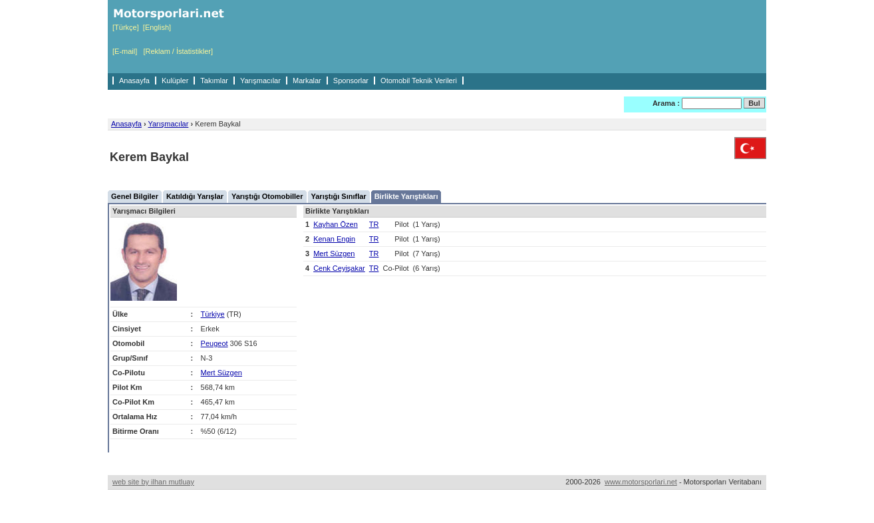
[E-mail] (124, 51)
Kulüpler (175, 81)
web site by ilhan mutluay (153, 482)
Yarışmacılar (260, 81)
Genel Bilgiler (134, 196)
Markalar (307, 81)
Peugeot (214, 343)
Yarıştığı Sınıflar (338, 196)
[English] (157, 27)
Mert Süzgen (221, 373)
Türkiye (213, 314)
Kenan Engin (334, 239)
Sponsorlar (350, 81)
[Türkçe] (125, 27)
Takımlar (214, 81)
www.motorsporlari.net (641, 482)
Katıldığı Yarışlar (194, 196)
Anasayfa (134, 81)
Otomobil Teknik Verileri (418, 81)
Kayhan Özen (335, 224)
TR (374, 224)
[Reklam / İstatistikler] (178, 51)
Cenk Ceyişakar (339, 268)
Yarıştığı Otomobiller (267, 196)
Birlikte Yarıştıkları (406, 196)
